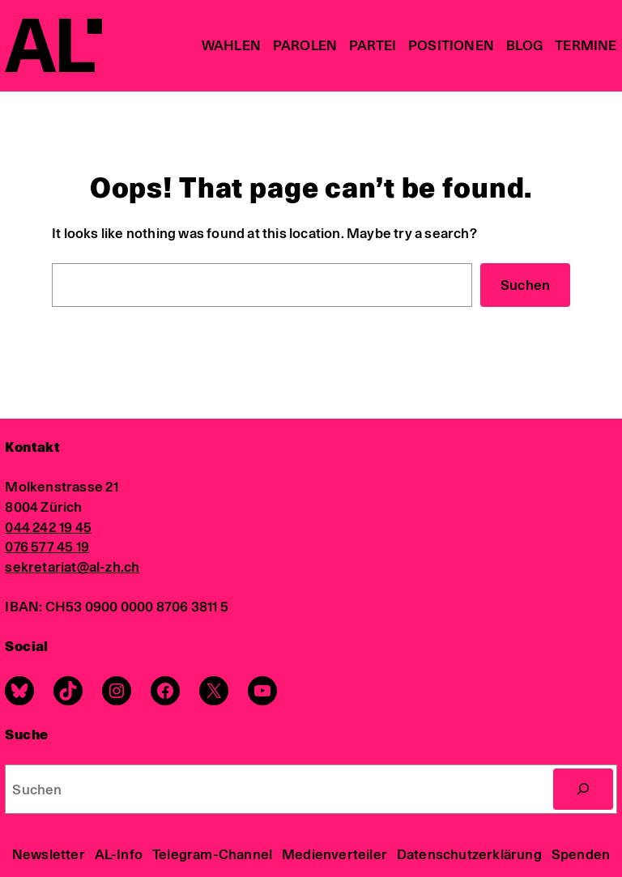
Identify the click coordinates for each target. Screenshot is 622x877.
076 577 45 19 (47, 546)
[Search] (583, 789)
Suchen (525, 284)
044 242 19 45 (48, 526)
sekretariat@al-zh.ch (72, 566)
